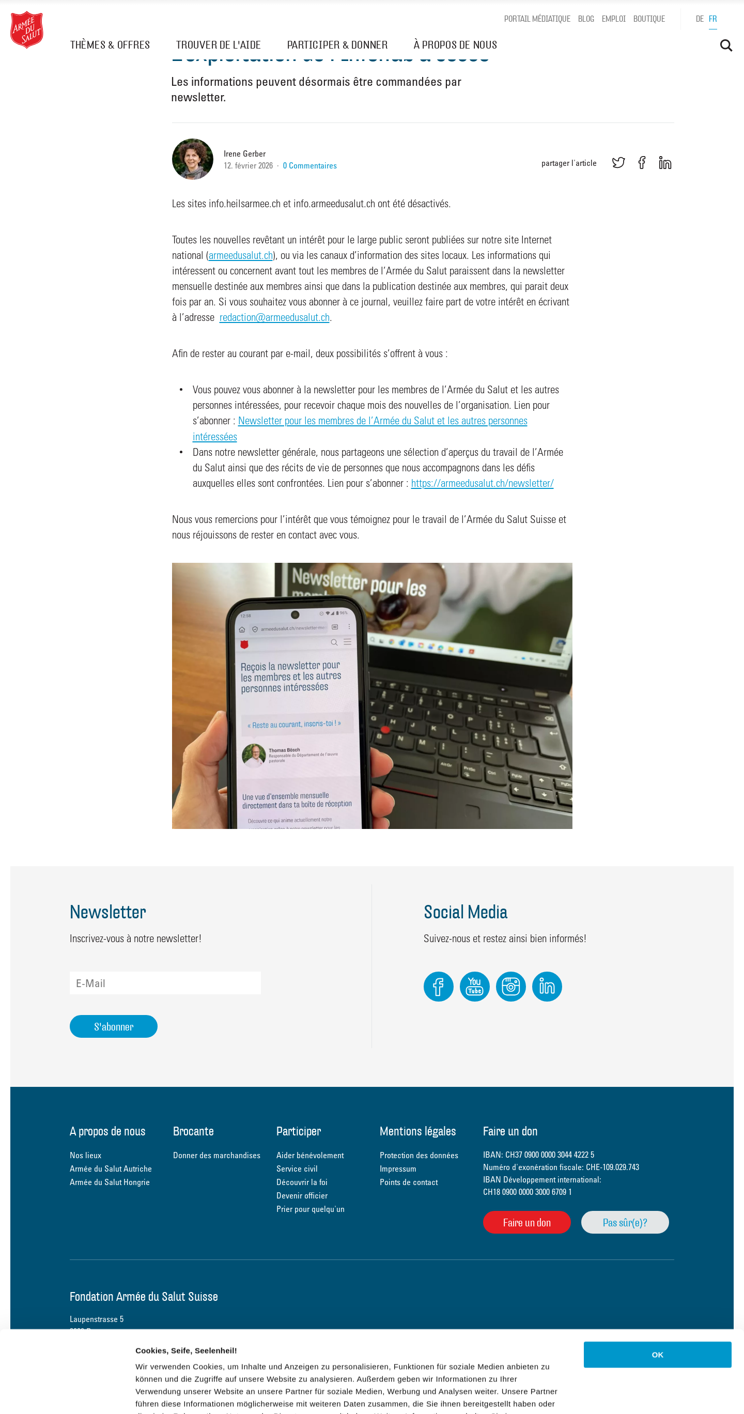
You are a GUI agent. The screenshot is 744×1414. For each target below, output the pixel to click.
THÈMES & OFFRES (110, 44)
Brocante (193, 1132)
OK (658, 1277)
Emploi (614, 19)
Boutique (649, 19)
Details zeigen (549, 1393)
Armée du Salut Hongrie (110, 1182)
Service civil (297, 1168)
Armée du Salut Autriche (111, 1168)
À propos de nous (108, 1132)
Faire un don (527, 1222)
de (700, 19)
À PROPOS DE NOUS (456, 44)
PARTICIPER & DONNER (337, 44)
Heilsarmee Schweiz (26, 30)
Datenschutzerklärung (178, 1351)
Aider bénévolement (310, 1155)
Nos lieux (85, 1155)
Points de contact (409, 1182)
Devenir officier (302, 1195)
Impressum (398, 1168)
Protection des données (419, 1155)
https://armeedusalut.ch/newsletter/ (482, 482)
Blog (586, 19)
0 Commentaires (310, 165)
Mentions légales (418, 1132)
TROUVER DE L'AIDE (218, 44)
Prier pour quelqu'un (310, 1209)
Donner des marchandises (216, 1155)
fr (713, 19)
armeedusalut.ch (241, 255)
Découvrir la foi (302, 1182)
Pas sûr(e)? (625, 1222)
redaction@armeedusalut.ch (275, 317)
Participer (298, 1132)
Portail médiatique (537, 19)
